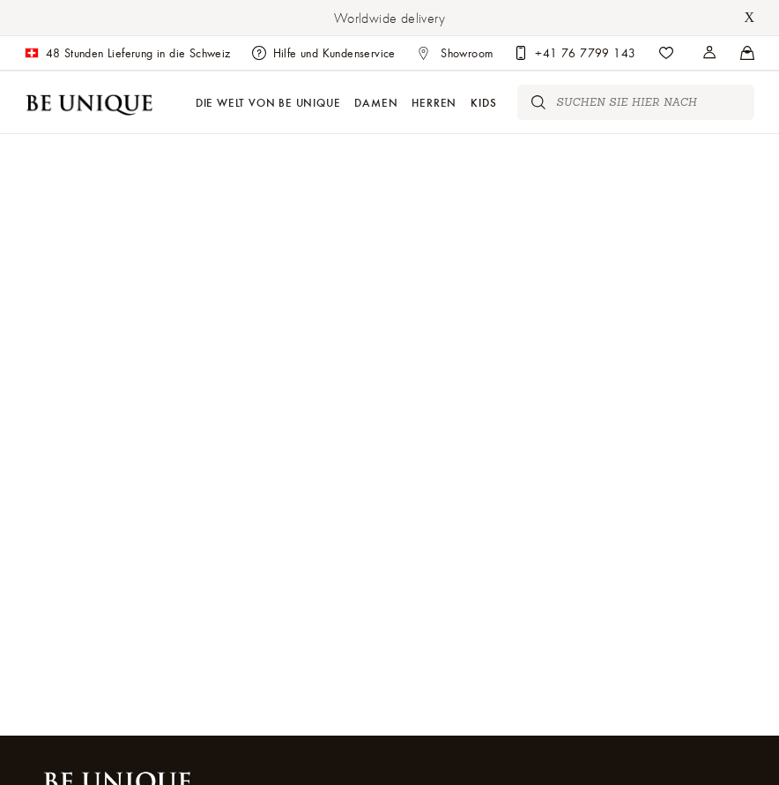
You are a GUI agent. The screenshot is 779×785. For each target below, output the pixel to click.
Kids (483, 101)
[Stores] (710, 53)
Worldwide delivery (389, 17)
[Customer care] (574, 53)
